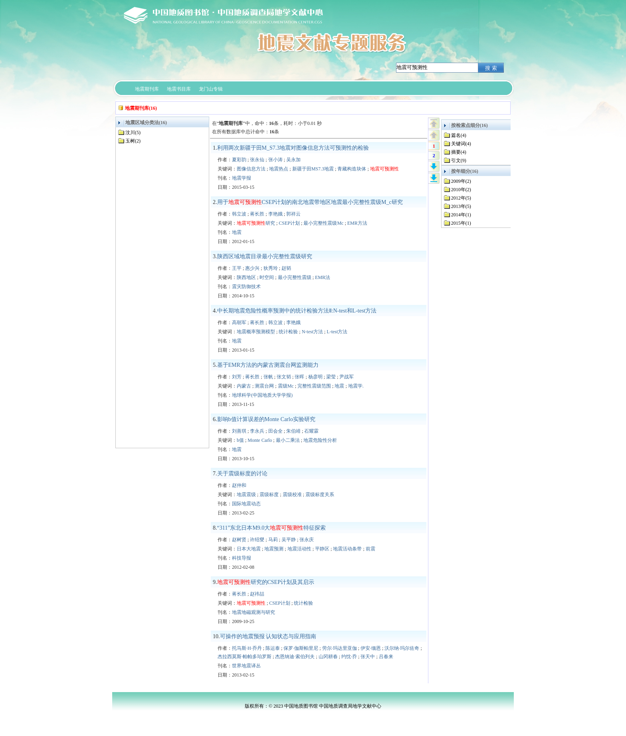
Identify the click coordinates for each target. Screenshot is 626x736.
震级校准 (292, 494)
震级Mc (286, 386)
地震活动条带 (347, 549)
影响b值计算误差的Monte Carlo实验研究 (266, 419)
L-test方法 (337, 331)
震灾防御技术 (246, 286)
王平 (237, 268)
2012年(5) (461, 198)
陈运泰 (272, 648)
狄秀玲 (270, 268)
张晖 (299, 377)
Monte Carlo (260, 440)
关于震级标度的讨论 (242, 474)
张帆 (268, 377)
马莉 (273, 539)
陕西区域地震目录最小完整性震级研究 (264, 256)
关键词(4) (461, 143)
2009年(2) (461, 181)
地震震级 (246, 494)
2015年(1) (461, 223)
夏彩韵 (239, 159)
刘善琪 (239, 431)
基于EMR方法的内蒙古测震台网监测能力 (268, 365)
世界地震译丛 (246, 666)
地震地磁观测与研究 (253, 612)
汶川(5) (133, 132)
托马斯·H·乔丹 (247, 648)
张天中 (368, 656)
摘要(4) (458, 152)
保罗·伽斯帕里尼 (300, 648)
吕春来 (386, 656)
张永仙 (257, 159)
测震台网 (264, 386)
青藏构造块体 (351, 169)
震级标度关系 (319, 494)
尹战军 (346, 377)
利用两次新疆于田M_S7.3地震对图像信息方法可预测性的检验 (293, 148)
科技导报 (241, 558)
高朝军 (239, 322)
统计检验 (288, 331)
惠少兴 (252, 268)
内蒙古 (244, 386)
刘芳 (237, 377)
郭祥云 (293, 214)
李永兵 (257, 431)
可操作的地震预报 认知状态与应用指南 (268, 636)
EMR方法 (357, 223)
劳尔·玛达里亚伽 (339, 648)
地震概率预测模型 (256, 331)
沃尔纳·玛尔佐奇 (401, 648)
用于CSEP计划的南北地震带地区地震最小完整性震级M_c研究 (310, 202)
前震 (370, 549)
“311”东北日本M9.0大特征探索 (271, 528)
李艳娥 (275, 214)
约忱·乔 (349, 656)
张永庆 (306, 539)
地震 (237, 232)
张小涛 (275, 159)
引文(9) (458, 160)
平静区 (322, 549)
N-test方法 (312, 331)
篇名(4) (458, 135)
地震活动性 (299, 549)
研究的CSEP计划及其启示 (265, 582)
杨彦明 (315, 377)
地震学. (356, 386)
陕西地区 (246, 277)
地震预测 (273, 549)
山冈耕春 (328, 656)
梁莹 (331, 377)
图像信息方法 (251, 169)
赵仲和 (239, 485)
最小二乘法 (288, 440)
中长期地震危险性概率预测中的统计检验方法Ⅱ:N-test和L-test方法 (297, 311)
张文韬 (284, 377)
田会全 (275, 431)
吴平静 (288, 539)
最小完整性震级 (294, 277)
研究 (256, 223)
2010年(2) (461, 189)
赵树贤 (239, 539)
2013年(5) (461, 206)
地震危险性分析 (320, 440)
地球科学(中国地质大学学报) (262, 395)
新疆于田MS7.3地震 (313, 169)
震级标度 (269, 494)
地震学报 (241, 178)
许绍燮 (257, 539)
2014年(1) (461, 215)
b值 (240, 440)
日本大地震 (249, 549)
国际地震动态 (246, 503)
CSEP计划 (289, 223)
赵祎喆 (257, 594)
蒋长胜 (257, 214)
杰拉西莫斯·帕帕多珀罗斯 (244, 656)
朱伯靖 (293, 431)
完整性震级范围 (314, 386)
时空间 (267, 277)
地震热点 (278, 169)
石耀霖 (311, 431)
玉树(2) (133, 141)
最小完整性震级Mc (323, 223)
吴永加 (293, 159)
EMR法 (322, 277)
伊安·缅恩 (371, 648)
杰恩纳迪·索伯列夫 (295, 656)
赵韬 (286, 268)
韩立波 (239, 214)
